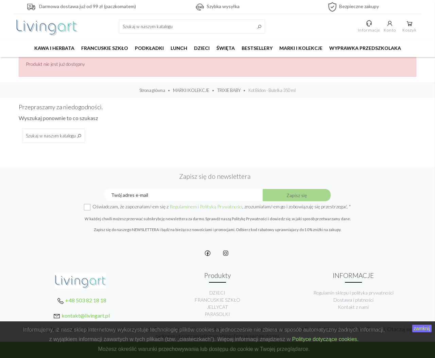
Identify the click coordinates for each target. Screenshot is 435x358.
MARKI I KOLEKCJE (301, 48)
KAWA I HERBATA (54, 48)
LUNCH (179, 48)
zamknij (422, 328)
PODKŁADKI (149, 48)
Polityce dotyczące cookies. (325, 339)
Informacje (369, 26)
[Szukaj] (192, 26)
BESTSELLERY (257, 48)
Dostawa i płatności (353, 300)
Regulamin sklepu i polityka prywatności (353, 293)
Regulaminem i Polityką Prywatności (206, 206)
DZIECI (202, 48)
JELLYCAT (217, 307)
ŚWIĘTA (225, 48)
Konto (390, 26)
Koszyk (409, 26)
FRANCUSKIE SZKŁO (104, 48)
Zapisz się (296, 195)
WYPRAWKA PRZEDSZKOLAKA (365, 48)
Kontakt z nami (353, 307)
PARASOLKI (217, 314)
